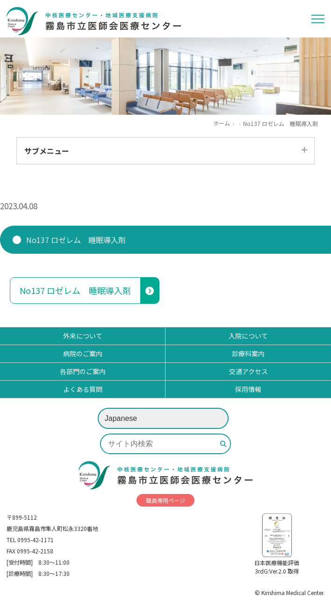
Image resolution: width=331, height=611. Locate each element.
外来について (82, 335)
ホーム (221, 123)
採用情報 (248, 389)
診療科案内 (248, 353)
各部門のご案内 (83, 371)
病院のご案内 (82, 353)
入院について (248, 335)
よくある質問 (82, 389)
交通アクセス (248, 371)
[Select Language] (163, 418)
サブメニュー (46, 150)
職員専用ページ (165, 500)
